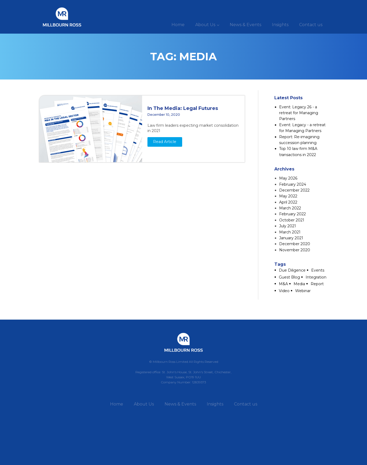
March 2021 (289, 232)
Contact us (310, 24)
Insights (280, 24)
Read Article (164, 141)
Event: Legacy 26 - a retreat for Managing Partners (298, 113)
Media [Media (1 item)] (299, 283)
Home (178, 24)
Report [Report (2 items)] (317, 283)
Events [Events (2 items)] (317, 270)
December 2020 (294, 243)
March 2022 (290, 208)
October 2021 (291, 220)
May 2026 (288, 178)
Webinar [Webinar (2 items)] (303, 290)
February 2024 (292, 184)
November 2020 (294, 250)
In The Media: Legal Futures (182, 108)
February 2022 (292, 214)
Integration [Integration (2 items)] (316, 277)
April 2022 (288, 202)
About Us (205, 24)
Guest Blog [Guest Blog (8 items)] (289, 277)
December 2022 (294, 190)
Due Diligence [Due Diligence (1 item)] (292, 270)
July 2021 (287, 226)
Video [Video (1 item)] (284, 290)
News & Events (245, 24)
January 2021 (291, 238)
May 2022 (288, 196)
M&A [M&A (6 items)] (283, 283)
